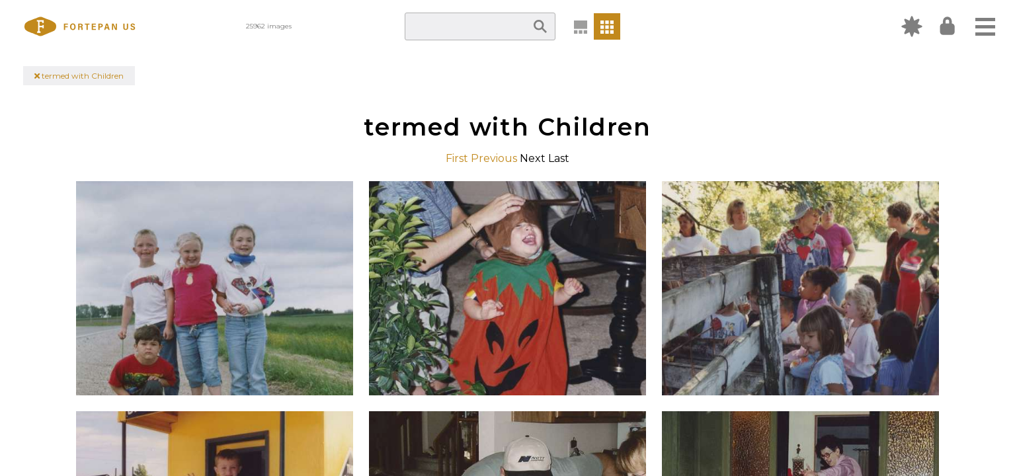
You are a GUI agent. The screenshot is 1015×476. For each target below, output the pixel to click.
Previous (494, 158)
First (457, 158)
